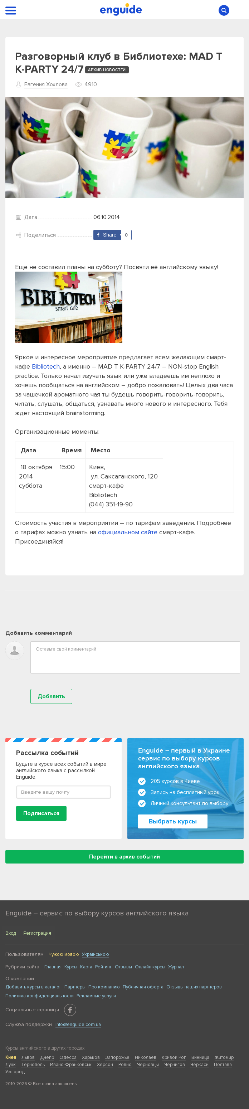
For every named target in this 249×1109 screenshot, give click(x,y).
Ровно (125, 1064)
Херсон (105, 1064)
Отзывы (123, 967)
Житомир (224, 1057)
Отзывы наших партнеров (194, 987)
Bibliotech (46, 366)
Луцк (10, 1064)
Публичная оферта (143, 987)
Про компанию (104, 987)
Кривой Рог (174, 1057)
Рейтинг (103, 967)
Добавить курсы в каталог (33, 987)
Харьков (91, 1057)
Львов (28, 1057)
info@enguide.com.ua (78, 1024)
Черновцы (148, 1064)
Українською (95, 954)
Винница (200, 1057)
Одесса (68, 1057)
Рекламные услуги (96, 996)
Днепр (47, 1057)
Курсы (70, 967)
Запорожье (117, 1057)
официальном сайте (127, 532)
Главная (53, 967)
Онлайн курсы (150, 967)
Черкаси (199, 1064)
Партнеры (75, 987)
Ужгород (15, 1072)
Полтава (223, 1064)
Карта (86, 967)
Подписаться (41, 813)
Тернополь (33, 1064)
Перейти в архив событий (124, 856)
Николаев (145, 1057)
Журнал (176, 967)
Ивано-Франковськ (71, 1064)
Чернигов (174, 1064)
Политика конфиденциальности (39, 996)
